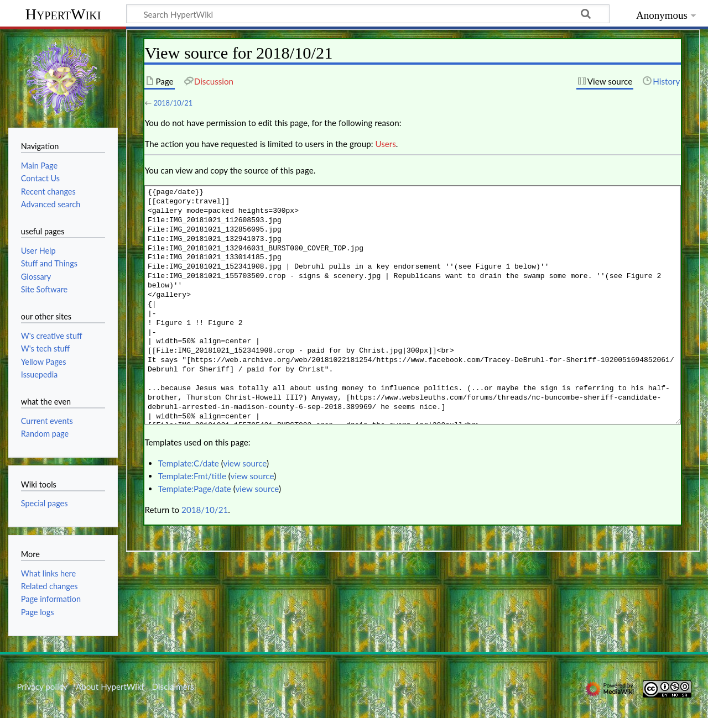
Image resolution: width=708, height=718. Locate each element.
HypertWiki (63, 14)
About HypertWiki (109, 686)
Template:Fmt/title (192, 476)
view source (245, 463)
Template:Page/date (194, 489)
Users (385, 144)
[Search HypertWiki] (368, 14)
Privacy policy (42, 686)
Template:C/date (188, 463)
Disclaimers (173, 686)
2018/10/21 (172, 102)
